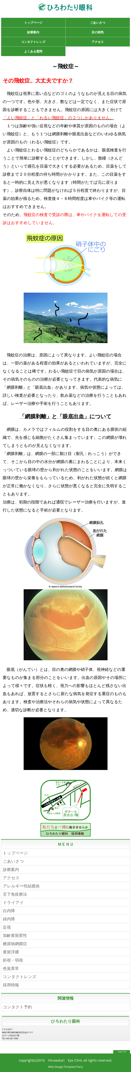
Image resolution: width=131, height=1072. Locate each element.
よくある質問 (33, 51)
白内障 (9, 910)
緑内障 (9, 919)
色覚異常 (11, 968)
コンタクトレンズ (33, 42)
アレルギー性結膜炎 (21, 886)
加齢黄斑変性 (15, 935)
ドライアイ (13, 902)
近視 (7, 927)
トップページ (33, 23)
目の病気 (98, 32)
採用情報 (11, 985)
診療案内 (33, 32)
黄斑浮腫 (11, 952)
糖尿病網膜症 (15, 943)
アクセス (98, 42)
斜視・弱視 (13, 960)
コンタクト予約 (17, 1007)
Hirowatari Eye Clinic (65, 1060)
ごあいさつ (97, 23)
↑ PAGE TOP (121, 1052)
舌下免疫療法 (15, 894)
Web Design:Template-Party (65, 1067)
